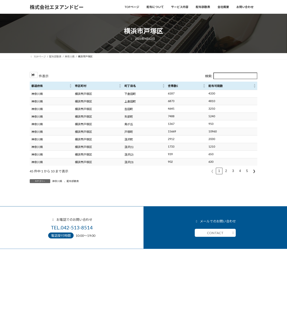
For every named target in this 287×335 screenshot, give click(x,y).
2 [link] (226, 171)
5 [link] (247, 171)
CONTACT (215, 233)
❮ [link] (212, 171)
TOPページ (38, 262)
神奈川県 (57, 181)
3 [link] (233, 171)
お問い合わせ (39, 317)
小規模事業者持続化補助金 (49, 297)
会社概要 (37, 310)
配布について (39, 269)
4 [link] (240, 171)
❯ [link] (254, 171)
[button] (70, 85)
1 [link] (219, 171)
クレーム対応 (42, 290)
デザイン (39, 283)
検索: (208, 76)
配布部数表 (73, 181)
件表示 (44, 76)
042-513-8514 (157, 280)
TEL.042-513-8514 (72, 227)
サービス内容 (39, 276)
